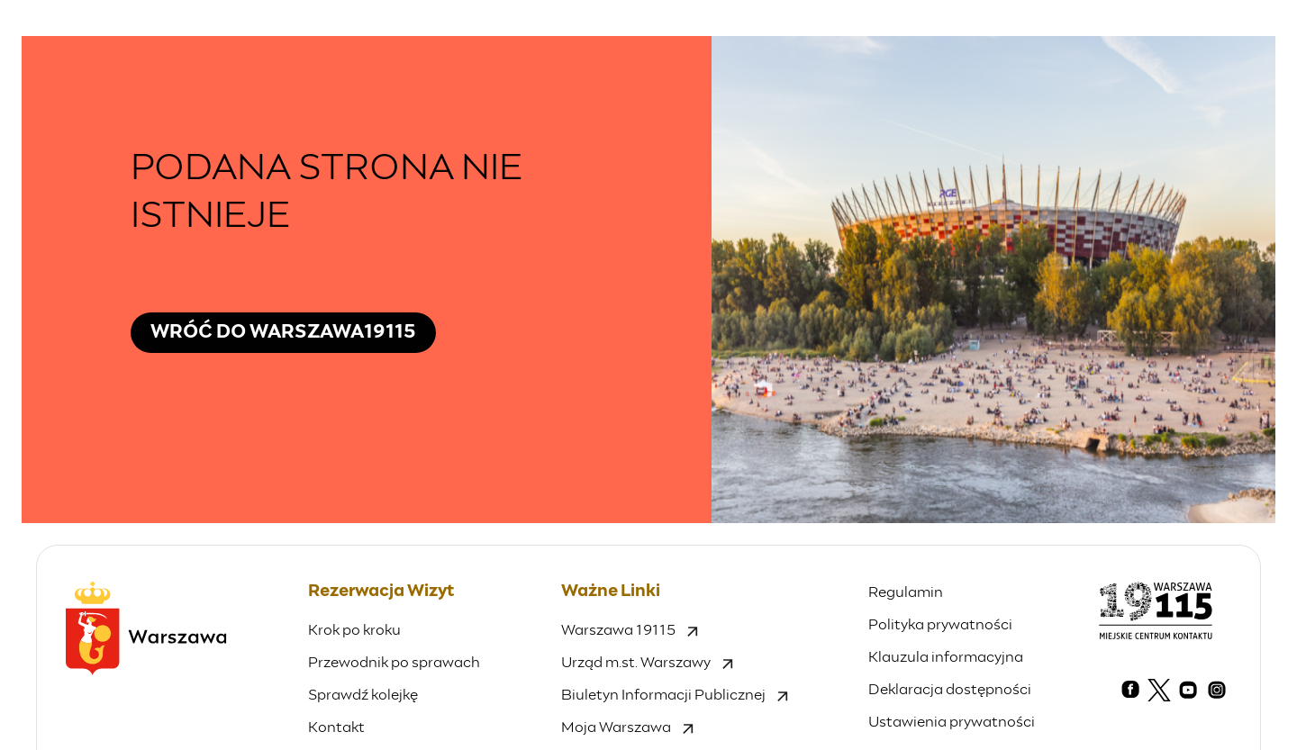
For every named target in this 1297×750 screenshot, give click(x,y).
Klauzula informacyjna (945, 657)
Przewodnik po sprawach (394, 662)
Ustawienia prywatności (951, 722)
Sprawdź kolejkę (363, 695)
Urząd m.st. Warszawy (647, 662)
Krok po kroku (354, 630)
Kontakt (336, 727)
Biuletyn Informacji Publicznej (674, 695)
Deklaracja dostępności (949, 689)
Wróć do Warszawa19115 (283, 332)
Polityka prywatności (940, 625)
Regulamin (905, 592)
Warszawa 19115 (629, 630)
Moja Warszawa (627, 727)
